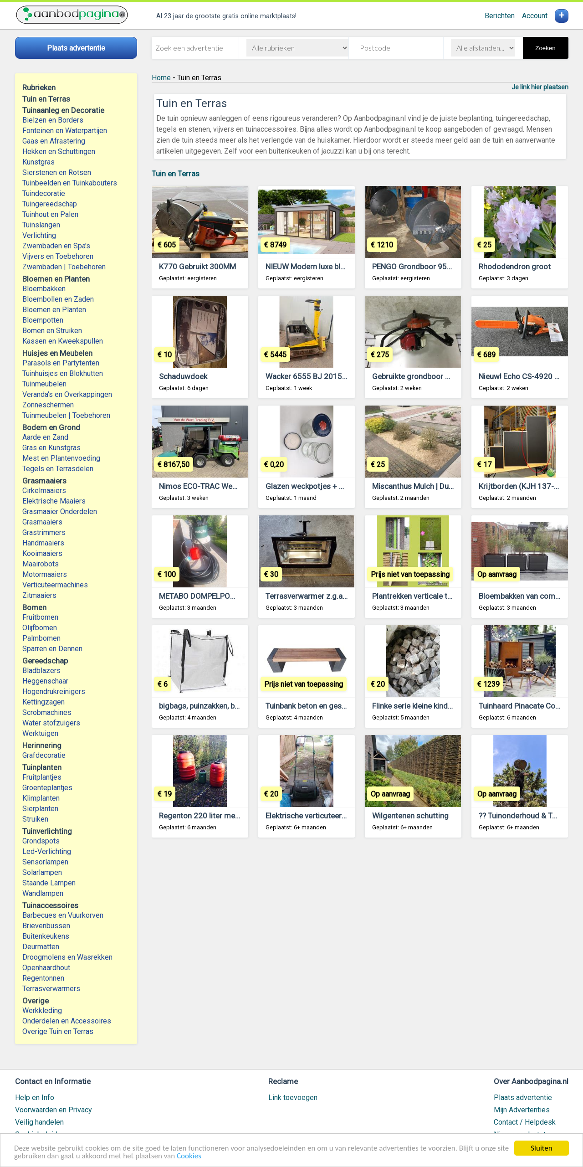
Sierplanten (40, 808)
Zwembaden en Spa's (56, 246)
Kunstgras (38, 162)
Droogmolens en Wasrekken (67, 957)
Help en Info (34, 1097)
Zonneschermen (48, 405)
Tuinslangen (41, 225)
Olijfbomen (39, 627)
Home (161, 77)
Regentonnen (43, 978)
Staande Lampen (49, 883)
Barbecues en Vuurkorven (62, 915)
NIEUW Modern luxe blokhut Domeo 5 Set (336, 266)
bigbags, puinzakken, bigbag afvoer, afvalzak (234, 705)
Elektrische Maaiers (54, 501)
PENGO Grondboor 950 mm (419, 266)
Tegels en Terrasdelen (57, 468)
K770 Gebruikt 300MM (197, 266)
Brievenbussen (46, 925)
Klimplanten (41, 798)
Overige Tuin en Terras (57, 1031)
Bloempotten (42, 320)
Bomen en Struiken (52, 330)
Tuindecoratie (43, 193)
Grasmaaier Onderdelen (59, 511)
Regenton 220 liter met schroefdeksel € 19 (232, 815)
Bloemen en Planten (54, 309)
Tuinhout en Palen (50, 214)
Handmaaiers (43, 543)
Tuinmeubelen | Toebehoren (66, 415)
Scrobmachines (47, 712)
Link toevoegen (292, 1097)
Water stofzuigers (51, 723)
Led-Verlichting (46, 851)
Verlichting (39, 235)
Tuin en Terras (175, 173)
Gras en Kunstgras (51, 447)
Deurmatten (40, 946)
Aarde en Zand (45, 437)
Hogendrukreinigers (53, 691)
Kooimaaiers (42, 553)
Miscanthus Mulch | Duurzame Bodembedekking (454, 486)
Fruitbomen (40, 617)
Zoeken (545, 48)
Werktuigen (40, 733)
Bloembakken (44, 288)
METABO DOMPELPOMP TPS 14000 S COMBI (236, 596)
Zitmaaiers (39, 595)
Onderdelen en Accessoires (66, 1021)
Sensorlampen (45, 862)
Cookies (189, 1156)
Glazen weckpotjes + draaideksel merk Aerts (342, 486)
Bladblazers (41, 670)
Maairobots (40, 564)
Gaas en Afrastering (53, 141)
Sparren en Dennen (52, 648)
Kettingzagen (43, 702)
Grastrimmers (44, 532)
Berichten (500, 15)
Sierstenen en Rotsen (56, 172)
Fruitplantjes (41, 777)
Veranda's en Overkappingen (67, 394)
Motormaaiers (44, 574)
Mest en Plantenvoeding (61, 458)
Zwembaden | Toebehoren (64, 266)
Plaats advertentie (523, 1097)
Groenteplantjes (47, 787)
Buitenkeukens (45, 936)
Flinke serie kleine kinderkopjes (424, 705)
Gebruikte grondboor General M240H (435, 376)
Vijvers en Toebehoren (57, 256)
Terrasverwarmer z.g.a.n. (308, 596)
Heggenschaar (45, 681)
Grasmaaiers (42, 522)
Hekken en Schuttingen (58, 151)
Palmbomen (41, 638)
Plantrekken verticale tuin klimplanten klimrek (448, 596)
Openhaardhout (46, 967)
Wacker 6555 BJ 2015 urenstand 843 (330, 376)
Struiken (35, 819)
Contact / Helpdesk (525, 1122)
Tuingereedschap (49, 204)
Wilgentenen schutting (410, 815)
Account (534, 15)
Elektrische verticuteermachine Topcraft (334, 815)
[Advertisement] (360, 957)
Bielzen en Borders (52, 120)
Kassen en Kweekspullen (62, 341)
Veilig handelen (39, 1122)
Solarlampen (42, 872)
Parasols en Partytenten (60, 363)
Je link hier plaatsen (539, 87)
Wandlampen (42, 893)
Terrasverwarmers (51, 988)
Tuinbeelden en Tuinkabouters (69, 183)
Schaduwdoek (183, 376)
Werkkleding (42, 1010)
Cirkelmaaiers (44, 490)
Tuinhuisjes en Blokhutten (62, 373)
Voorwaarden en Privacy (53, 1109)
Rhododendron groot (515, 266)
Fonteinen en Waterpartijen (64, 130)
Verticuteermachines (55, 585)
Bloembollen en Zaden (58, 299)
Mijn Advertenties (522, 1109)
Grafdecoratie (44, 755)
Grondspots (41, 841)
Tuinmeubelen (44, 384)
